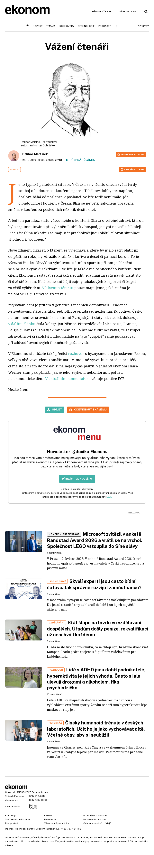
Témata (51, 26)
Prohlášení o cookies (95, 815)
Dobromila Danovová (47, 828)
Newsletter (50, 819)
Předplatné (11, 823)
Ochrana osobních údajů (97, 823)
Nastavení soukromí (94, 819)
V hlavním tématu (57, 287)
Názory (37, 26)
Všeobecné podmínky (56, 823)
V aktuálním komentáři (65, 378)
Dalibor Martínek (35, 154)
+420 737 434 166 (71, 828)
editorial (14, 169)
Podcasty (104, 26)
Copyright (10, 792)
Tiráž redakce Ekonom (18, 819)
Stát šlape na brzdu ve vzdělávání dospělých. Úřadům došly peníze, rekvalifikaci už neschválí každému (97, 628)
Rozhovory (66, 26)
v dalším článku (21, 323)
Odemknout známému (90, 409)
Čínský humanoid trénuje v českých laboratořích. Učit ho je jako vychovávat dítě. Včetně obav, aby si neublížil (96, 729)
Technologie (86, 26)
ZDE (109, 496)
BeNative (143, 26)
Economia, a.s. (40, 792)
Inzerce (9, 828)
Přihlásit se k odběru (77, 478)
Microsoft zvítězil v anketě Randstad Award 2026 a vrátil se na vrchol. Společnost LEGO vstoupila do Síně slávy (94, 540)
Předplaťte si (101, 11)
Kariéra (48, 815)
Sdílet (57, 409)
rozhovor (76, 353)
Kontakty (10, 815)
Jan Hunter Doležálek (42, 145)
